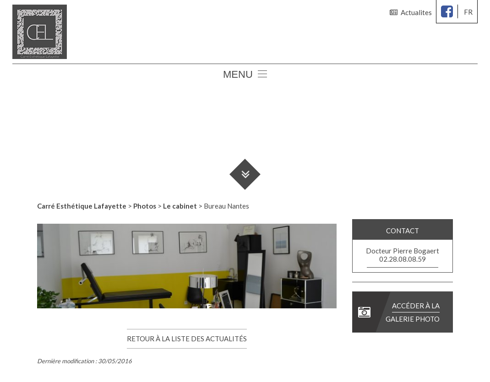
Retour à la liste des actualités (187, 338)
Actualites (411, 12)
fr (468, 12)
